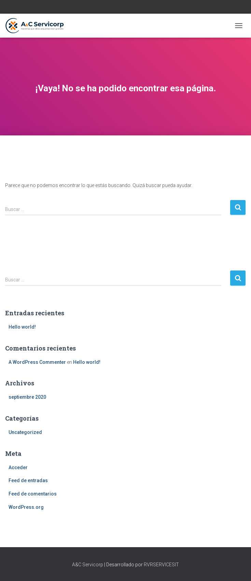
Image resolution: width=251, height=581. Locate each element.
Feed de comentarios (33, 494)
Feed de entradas (28, 480)
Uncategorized (25, 432)
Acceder (18, 467)
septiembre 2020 (27, 397)
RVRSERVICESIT (161, 564)
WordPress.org (26, 507)
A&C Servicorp (87, 564)
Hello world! (22, 327)
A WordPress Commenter (37, 362)
